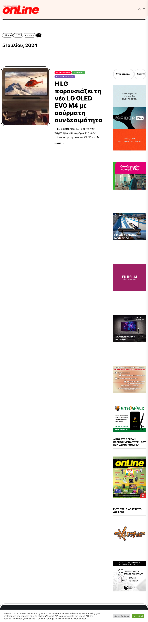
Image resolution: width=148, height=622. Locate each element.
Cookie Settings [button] (121, 616)
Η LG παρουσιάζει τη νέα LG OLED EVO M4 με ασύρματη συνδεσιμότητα (78, 102)
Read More (59, 143)
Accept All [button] (138, 616)
